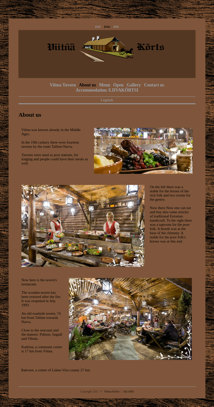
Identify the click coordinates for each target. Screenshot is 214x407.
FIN (116, 27)
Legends (107, 100)
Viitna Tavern (63, 84)
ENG (107, 27)
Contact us (154, 84)
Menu (104, 84)
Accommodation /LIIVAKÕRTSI (107, 90)
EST (98, 27)
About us (87, 84)
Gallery (134, 84)
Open (118, 84)
